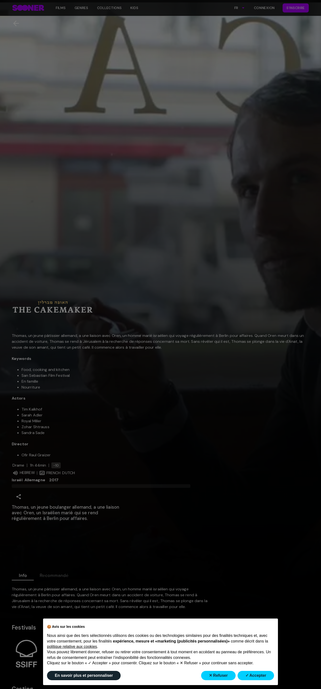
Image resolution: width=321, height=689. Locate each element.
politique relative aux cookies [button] (72, 646)
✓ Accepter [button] (255, 675)
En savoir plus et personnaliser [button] (84, 675)
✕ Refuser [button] (218, 675)
